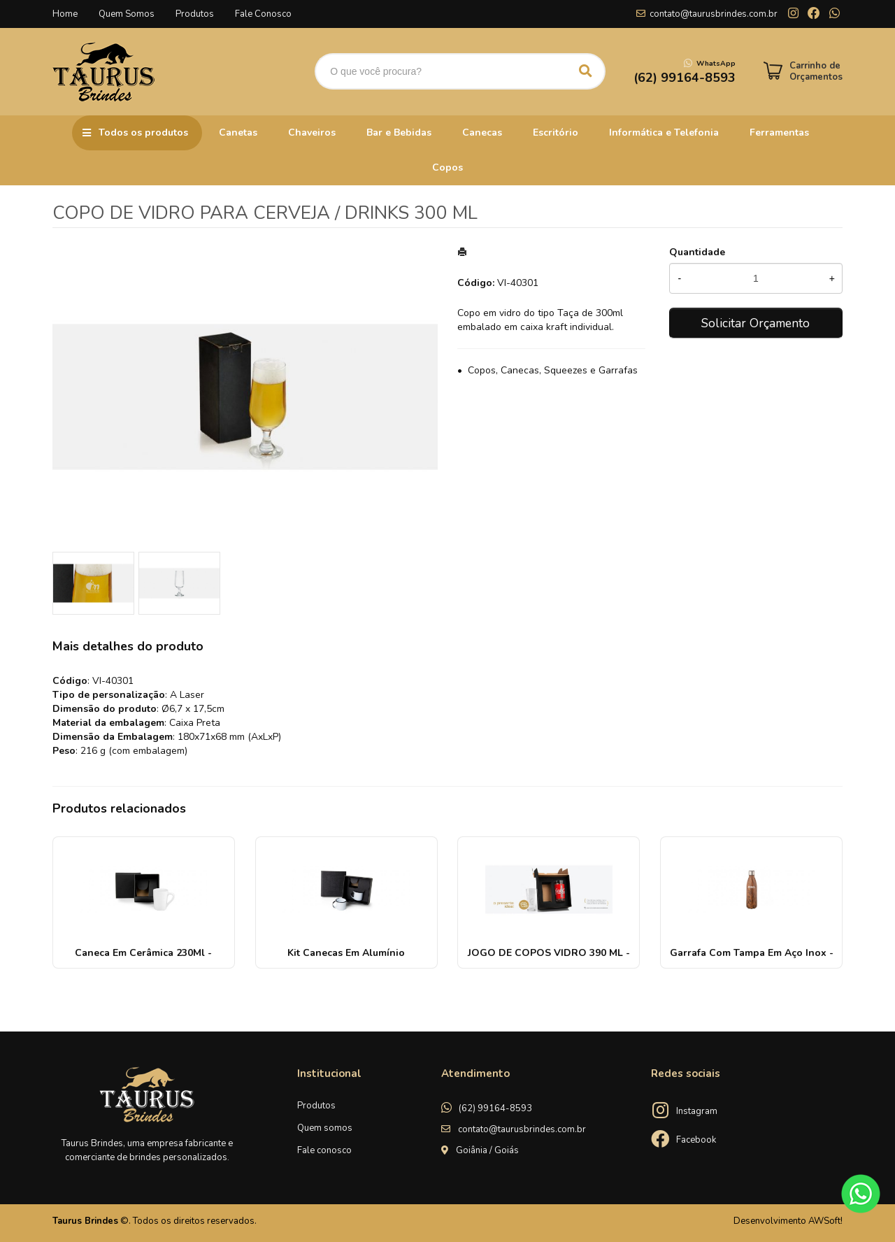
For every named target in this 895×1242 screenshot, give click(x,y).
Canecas (482, 132)
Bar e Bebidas (398, 132)
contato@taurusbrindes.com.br (714, 14)
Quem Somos (127, 14)
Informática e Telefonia (664, 132)
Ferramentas (779, 132)
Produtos (195, 14)
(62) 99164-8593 (495, 1108)
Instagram (696, 1111)
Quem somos (324, 1128)
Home (65, 14)
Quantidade (697, 252)
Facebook (696, 1140)
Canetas (238, 132)
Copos (447, 167)
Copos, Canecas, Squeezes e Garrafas (553, 370)
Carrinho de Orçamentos (816, 71)
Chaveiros (312, 132)
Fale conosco (324, 1150)
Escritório (555, 132)
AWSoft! (825, 1221)
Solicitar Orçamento (755, 323)
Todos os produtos (143, 132)
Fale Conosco (263, 14)
